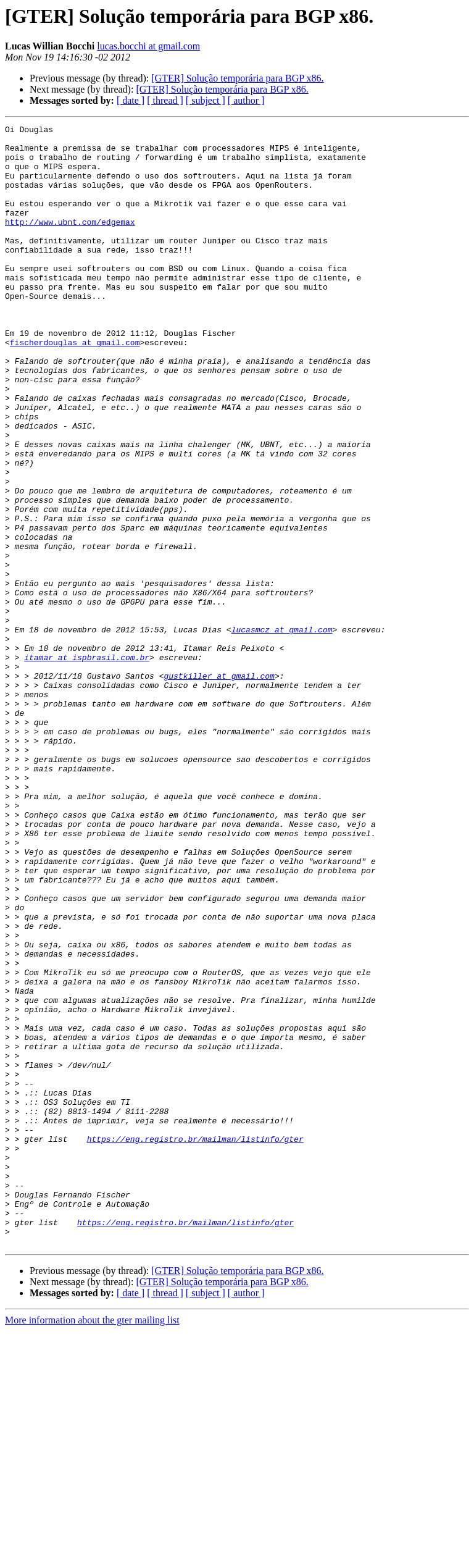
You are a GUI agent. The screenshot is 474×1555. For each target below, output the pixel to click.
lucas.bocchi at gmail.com (148, 46)
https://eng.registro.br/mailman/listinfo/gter (195, 1342)
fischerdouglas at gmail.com (75, 386)
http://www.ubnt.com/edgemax (70, 242)
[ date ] (130, 100)
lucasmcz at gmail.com (282, 731)
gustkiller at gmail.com (219, 786)
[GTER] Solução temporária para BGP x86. (237, 78)
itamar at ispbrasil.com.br (86, 764)
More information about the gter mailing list (92, 1544)
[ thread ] (165, 100)
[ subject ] (205, 100)
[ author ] (246, 100)
